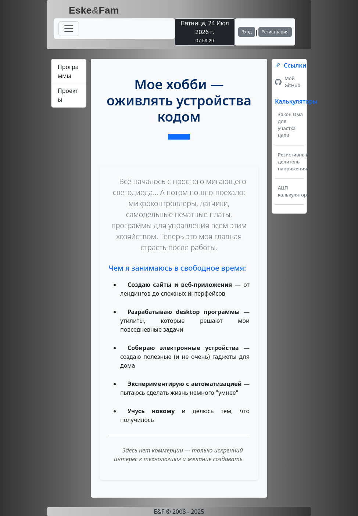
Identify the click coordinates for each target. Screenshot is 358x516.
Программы (68, 71)
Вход (246, 32)
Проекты (68, 95)
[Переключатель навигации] (68, 28)
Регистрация (275, 32)
